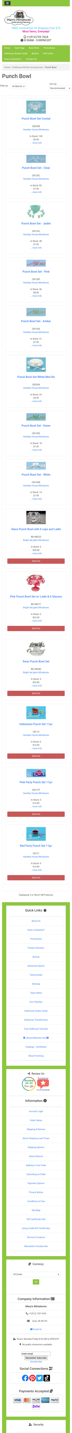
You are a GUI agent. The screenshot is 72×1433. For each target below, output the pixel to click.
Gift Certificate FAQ (36, 1219)
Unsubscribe (36, 1361)
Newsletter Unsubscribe (36, 1246)
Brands (35, 53)
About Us (36, 921)
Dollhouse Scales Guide (15, 53)
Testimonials (36, 975)
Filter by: (4, 85)
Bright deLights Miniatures (36, 540)
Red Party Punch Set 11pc (36, 845)
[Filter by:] (18, 86)
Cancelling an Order (36, 1174)
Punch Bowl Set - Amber (36, 321)
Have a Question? (12, 59)
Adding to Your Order (36, 1165)
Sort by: (53, 84)
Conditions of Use (36, 1201)
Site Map (36, 1210)
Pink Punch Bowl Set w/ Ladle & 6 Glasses (36, 596)
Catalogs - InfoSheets (35, 1047)
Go (36, 1282)
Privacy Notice (36, 1192)
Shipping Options (36, 1147)
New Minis (34, 48)
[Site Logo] (36, 17)
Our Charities (36, 1002)
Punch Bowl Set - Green (36, 425)
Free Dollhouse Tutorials (36, 1029)
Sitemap (36, 984)
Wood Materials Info (36, 1038)
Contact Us (31, 59)
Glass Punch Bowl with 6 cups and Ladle (36, 529)
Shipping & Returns (36, 1129)
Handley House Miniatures (36, 129)
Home (7, 48)
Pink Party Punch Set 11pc (36, 782)
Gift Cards (48, 53)
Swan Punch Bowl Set (36, 661)
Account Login (36, 1111)
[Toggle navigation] (7, 3)
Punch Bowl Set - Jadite (36, 223)
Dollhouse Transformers (36, 1020)
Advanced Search (36, 966)
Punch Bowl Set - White (36, 474)
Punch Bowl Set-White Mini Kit (36, 377)
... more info (36, 143)
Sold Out (36, 561)
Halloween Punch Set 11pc (36, 724)
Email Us (36, 1329)
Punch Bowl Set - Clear (36, 168)
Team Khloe (36, 993)
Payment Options (36, 1183)
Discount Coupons (36, 1237)
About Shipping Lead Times (36, 1138)
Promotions (49, 48)
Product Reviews (36, 948)
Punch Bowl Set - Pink (35, 271)
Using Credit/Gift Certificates (36, 1228)
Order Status (36, 1120)
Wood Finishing (36, 1056)
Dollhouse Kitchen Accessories (27, 67)
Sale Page (19, 48)
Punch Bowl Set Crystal (36, 118)
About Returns (36, 1156)
